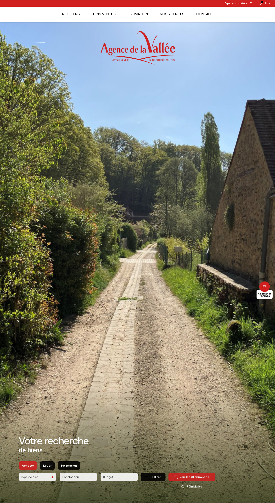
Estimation (69, 469)
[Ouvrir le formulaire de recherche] (153, 480)
